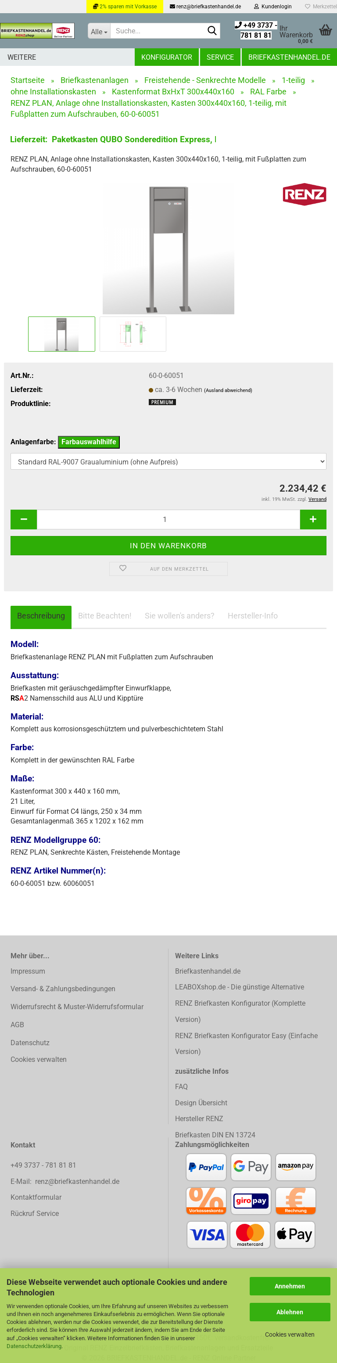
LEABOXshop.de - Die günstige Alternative (239, 987)
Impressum (28, 971)
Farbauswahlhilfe (88, 442)
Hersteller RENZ (199, 1119)
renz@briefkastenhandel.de (205, 7)
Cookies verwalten (290, 1334)
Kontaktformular (36, 1197)
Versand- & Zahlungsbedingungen (63, 989)
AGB (17, 1025)
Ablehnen (289, 1312)
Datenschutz (30, 1043)
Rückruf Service (35, 1213)
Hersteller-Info (253, 615)
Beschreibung (41, 615)
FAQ (181, 1086)
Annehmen (290, 1286)
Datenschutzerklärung (34, 1346)
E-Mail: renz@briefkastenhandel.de (65, 1181)
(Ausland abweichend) (228, 390)
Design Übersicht (201, 1103)
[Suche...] (99, 31)
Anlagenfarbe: (65, 442)
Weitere (21, 57)
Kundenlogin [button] (273, 7)
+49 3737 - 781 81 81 (44, 1165)
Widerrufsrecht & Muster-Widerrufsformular (77, 1007)
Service (220, 57)
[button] (24, 519)
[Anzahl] (168, 519)
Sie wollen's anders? (180, 615)
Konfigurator (166, 57)
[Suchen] (212, 31)
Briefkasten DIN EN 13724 (215, 1135)
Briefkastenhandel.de (289, 57)
